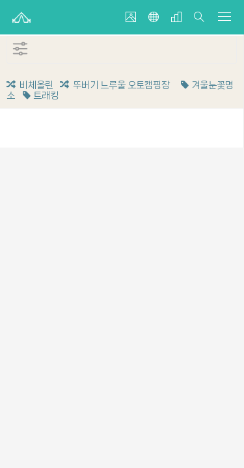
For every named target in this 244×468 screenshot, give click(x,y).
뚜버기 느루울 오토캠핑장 (115, 85)
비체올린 (30, 85)
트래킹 (39, 95)
